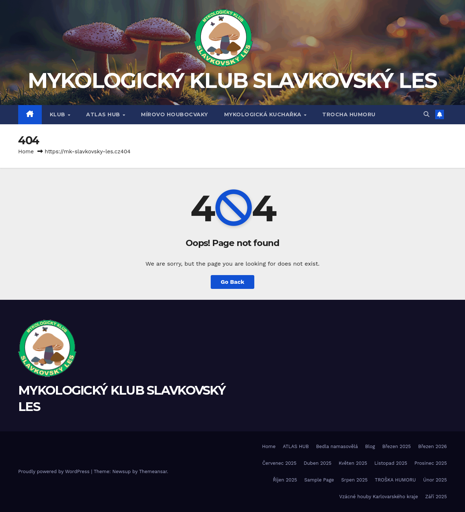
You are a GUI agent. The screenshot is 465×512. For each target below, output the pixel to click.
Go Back (232, 281)
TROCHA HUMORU (349, 114)
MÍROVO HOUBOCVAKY (174, 114)
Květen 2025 (353, 463)
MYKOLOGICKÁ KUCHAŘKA (263, 114)
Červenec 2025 (279, 463)
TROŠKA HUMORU (395, 480)
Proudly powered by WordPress (54, 471)
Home (26, 151)
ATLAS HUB (104, 114)
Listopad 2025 (391, 463)
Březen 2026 (432, 446)
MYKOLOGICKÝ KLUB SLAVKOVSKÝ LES (232, 80)
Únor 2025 (435, 480)
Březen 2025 (396, 446)
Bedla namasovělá (337, 446)
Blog (370, 446)
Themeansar (153, 471)
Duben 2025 (317, 463)
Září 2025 (436, 496)
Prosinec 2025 (431, 463)
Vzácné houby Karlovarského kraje (378, 496)
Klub (58, 114)
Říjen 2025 (285, 480)
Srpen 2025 (354, 480)
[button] (426, 114)
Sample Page (319, 480)
